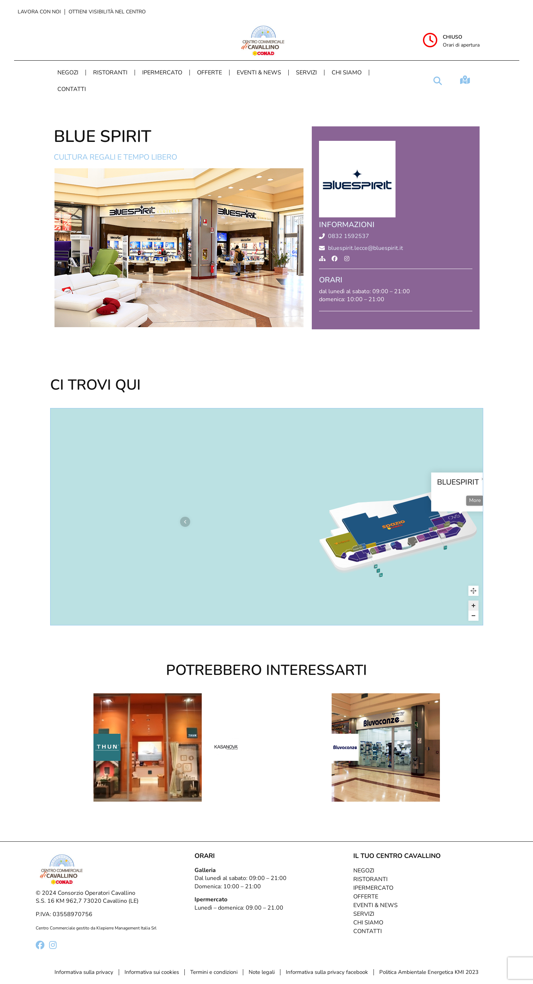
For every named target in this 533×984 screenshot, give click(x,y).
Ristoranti (110, 73)
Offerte (209, 73)
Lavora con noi (39, 11)
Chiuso (452, 37)
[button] (438, 81)
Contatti (71, 89)
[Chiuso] (430, 40)
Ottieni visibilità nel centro (107, 11)
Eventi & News (259, 73)
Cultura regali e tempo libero (115, 157)
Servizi (306, 73)
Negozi (67, 73)
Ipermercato (162, 73)
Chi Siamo (347, 73)
